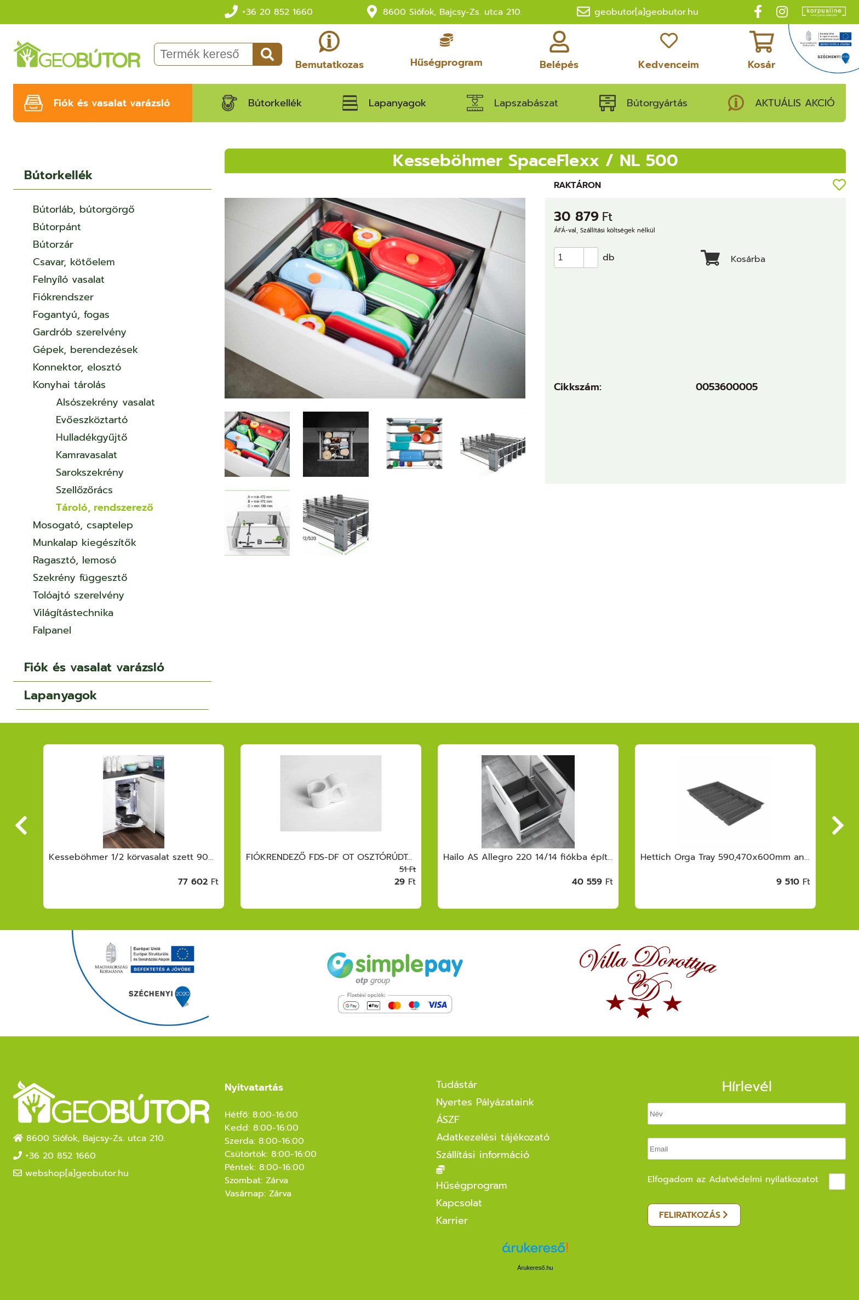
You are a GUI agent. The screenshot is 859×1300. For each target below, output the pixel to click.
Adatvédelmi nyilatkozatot (763, 1179)
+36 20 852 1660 (277, 12)
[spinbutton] (579, 257)
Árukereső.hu (535, 1267)
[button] (590, 253)
